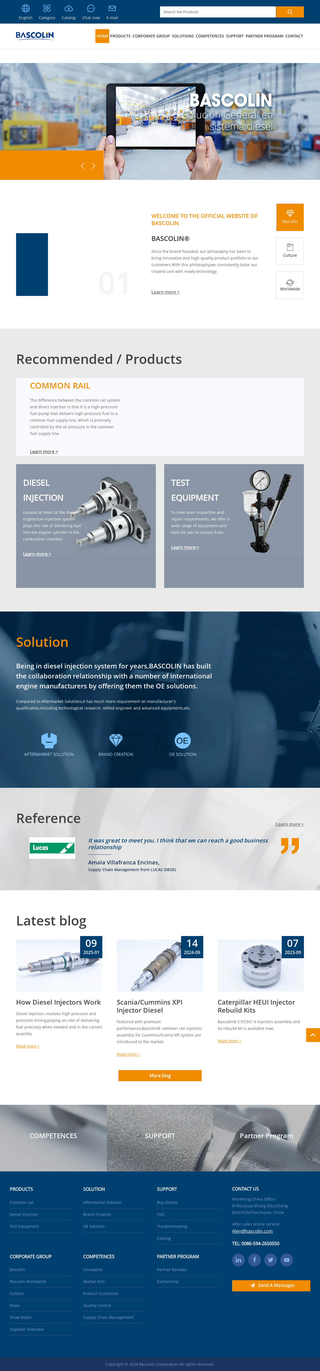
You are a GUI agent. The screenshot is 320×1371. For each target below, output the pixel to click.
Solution (42, 642)
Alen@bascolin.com (252, 1231)
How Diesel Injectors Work (58, 1002)
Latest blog (51, 920)
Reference (48, 818)
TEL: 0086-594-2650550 (255, 1244)
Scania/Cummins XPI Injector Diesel (149, 1006)
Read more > (28, 1046)
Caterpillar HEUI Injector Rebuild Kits (256, 1006)
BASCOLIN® (170, 238)
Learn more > (165, 292)
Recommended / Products (99, 359)
